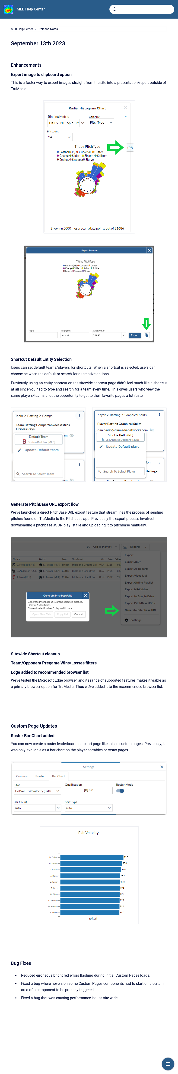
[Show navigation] (168, 1064)
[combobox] (142, 9)
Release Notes (48, 29)
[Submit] (114, 9)
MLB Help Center (31, 9)
